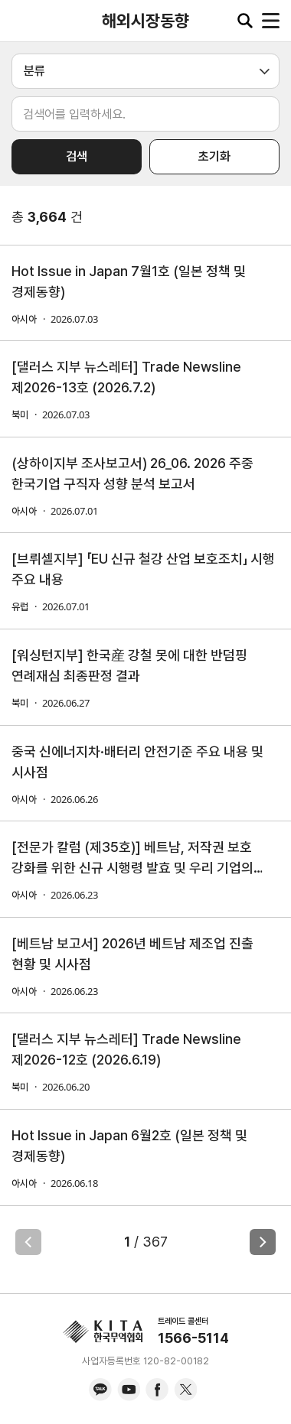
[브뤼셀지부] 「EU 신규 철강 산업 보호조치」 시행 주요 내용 (143, 569)
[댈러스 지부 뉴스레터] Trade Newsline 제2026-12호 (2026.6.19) (126, 1049)
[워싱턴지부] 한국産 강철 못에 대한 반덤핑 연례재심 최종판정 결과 (129, 665)
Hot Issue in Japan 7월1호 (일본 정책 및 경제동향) (128, 281)
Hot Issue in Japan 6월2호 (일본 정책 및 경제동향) (129, 1145)
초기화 (214, 156)
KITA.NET (22, 21)
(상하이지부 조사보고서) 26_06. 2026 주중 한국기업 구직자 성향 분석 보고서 (132, 473)
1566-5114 (193, 1338)
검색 (76, 156)
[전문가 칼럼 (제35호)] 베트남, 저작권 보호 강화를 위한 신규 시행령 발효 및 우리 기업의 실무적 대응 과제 (132, 858)
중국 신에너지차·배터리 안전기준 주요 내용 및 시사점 (137, 761)
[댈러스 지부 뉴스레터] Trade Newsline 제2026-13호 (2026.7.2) (126, 377)
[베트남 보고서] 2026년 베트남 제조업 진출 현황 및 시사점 (132, 953)
